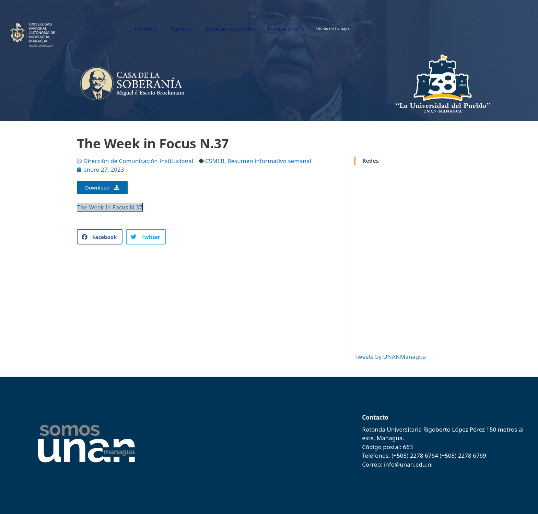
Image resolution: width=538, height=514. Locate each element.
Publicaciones (286, 29)
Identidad (146, 28)
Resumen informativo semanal (269, 161)
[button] (99, 236)
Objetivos (181, 28)
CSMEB (214, 161)
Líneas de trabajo (332, 29)
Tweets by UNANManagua (390, 357)
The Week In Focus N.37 (109, 207)
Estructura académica (230, 28)
